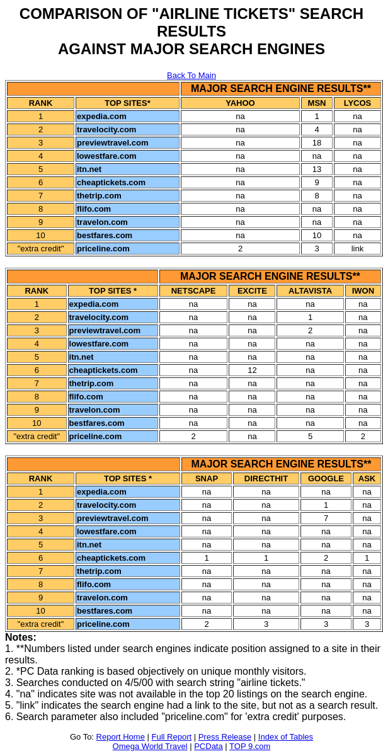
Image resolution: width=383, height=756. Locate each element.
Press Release (225, 737)
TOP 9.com (249, 746)
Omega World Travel (150, 746)
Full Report (172, 737)
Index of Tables (285, 737)
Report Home (120, 737)
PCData (208, 746)
